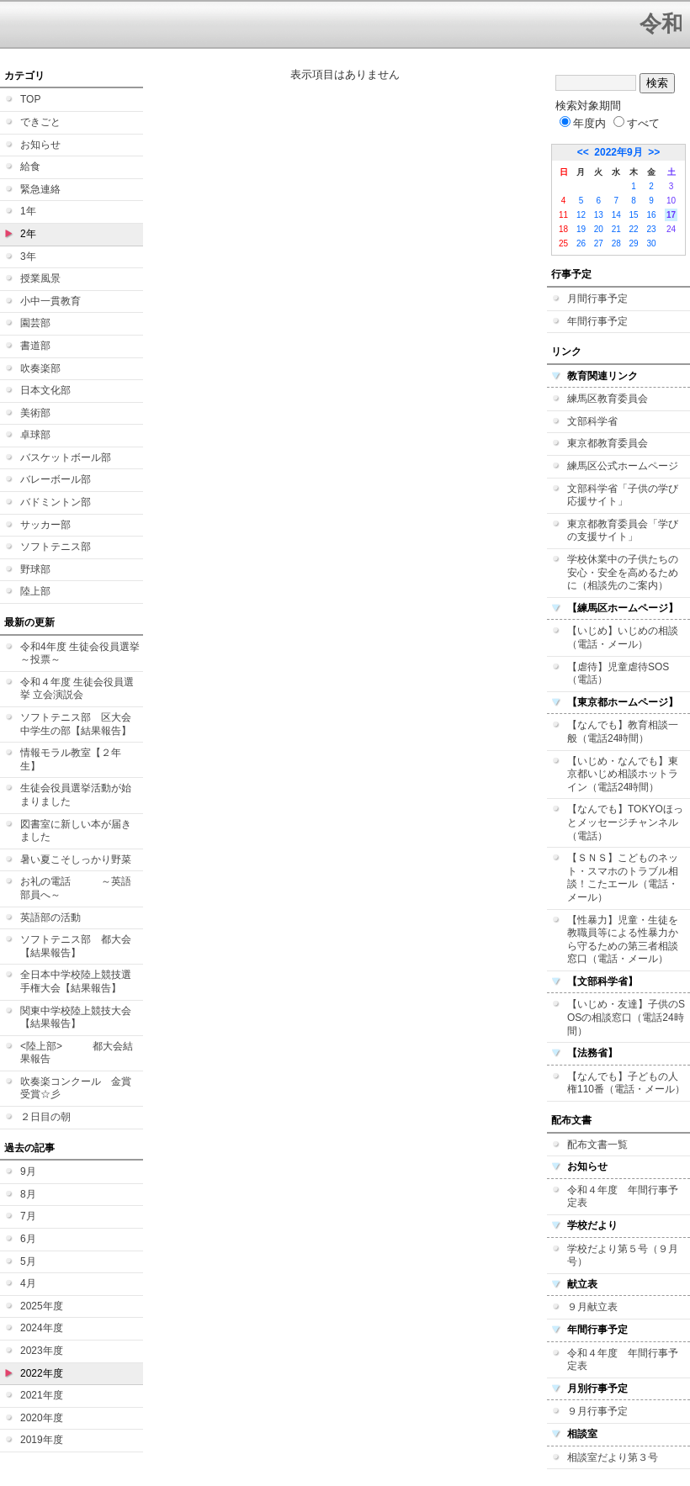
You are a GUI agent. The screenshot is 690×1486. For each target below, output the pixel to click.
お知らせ (40, 145)
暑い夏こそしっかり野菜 (75, 859)
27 (598, 243)
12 (581, 214)
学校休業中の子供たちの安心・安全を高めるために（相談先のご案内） (622, 572)
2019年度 (41, 1440)
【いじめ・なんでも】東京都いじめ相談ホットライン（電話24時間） (622, 774)
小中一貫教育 (50, 301)
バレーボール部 (55, 479)
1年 (28, 211)
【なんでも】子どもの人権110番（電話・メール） (626, 1083)
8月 (28, 1194)
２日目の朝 (45, 1117)
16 (651, 214)
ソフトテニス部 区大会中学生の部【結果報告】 (75, 724)
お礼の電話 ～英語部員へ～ (75, 888)
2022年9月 (618, 152)
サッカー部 (45, 525)
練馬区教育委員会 (607, 399)
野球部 (35, 569)
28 (616, 243)
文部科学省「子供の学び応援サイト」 (622, 495)
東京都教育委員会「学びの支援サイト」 (622, 530)
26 (581, 243)
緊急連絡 (40, 189)
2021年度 (41, 1395)
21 (616, 229)
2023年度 (41, 1350)
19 (581, 229)
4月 (28, 1283)
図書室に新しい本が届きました (75, 830)
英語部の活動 (50, 917)
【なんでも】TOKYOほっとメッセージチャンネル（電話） (625, 822)
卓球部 (35, 435)
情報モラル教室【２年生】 (70, 759)
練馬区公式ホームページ (622, 466)
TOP (30, 99)
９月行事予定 (597, 1411)
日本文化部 (45, 390)
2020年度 (41, 1418)
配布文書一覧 (597, 1144)
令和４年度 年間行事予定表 (622, 1196)
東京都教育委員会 (607, 443)
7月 (28, 1216)
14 (616, 214)
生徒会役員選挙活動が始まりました (75, 794)
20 (598, 229)
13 (598, 214)
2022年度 (41, 1373)
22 (634, 229)
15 (634, 214)
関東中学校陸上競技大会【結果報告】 (75, 1017)
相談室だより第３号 (612, 1457)
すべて (636, 123)
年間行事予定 (597, 321)
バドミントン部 (55, 502)
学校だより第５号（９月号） (622, 1255)
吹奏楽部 (40, 368)
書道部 (35, 346)
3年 (28, 256)
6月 (28, 1239)
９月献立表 (592, 1307)
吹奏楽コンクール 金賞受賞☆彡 (75, 1088)
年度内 (583, 123)
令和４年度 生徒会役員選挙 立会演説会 (77, 688)
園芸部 (35, 323)
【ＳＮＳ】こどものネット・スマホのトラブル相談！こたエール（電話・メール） (622, 877)
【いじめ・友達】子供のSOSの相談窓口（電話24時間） (626, 1017)
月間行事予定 (597, 298)
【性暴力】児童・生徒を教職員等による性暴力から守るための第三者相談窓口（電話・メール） (622, 939)
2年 (28, 234)
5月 (28, 1261)
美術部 (35, 413)
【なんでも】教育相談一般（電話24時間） (622, 731)
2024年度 (41, 1328)
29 (634, 243)
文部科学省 (592, 421)
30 (651, 243)
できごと (40, 122)
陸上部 (35, 591)
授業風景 (40, 278)
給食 (30, 166)
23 (651, 229)
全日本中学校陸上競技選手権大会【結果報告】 (75, 981)
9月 (28, 1171)
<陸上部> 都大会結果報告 (76, 1053)
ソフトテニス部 (55, 547)
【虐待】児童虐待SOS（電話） (618, 673)
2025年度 (41, 1306)
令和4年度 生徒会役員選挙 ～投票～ (80, 653)
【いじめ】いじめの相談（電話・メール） (622, 637)
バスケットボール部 (65, 457)
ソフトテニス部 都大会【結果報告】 (75, 946)
